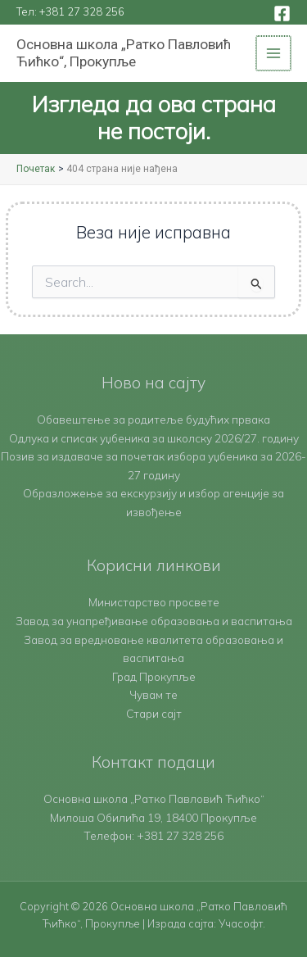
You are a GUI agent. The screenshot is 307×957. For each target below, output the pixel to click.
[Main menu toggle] (274, 53)
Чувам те (153, 694)
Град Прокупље (154, 676)
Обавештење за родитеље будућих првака (153, 419)
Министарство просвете (153, 602)
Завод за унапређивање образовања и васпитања (154, 621)
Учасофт (241, 923)
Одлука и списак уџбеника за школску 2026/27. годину (154, 438)
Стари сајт (154, 713)
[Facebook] (282, 13)
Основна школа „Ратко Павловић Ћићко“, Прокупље (123, 53)
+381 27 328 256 (81, 11)
